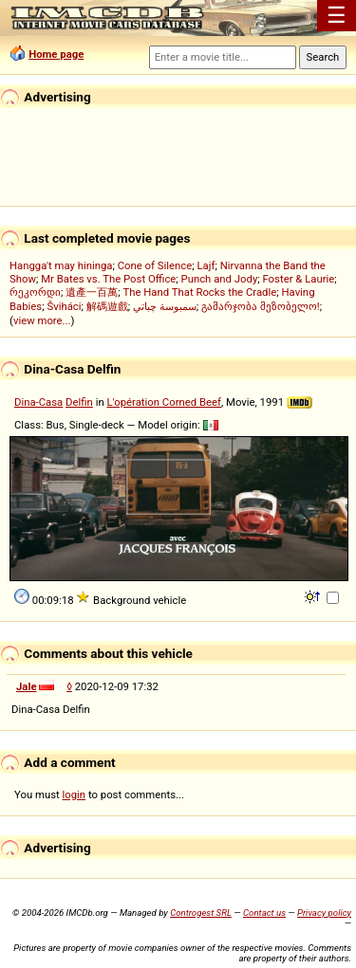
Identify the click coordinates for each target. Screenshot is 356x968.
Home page (56, 54)
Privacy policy (324, 912)
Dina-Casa (38, 402)
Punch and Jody (219, 278)
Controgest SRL (201, 912)
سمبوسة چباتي (165, 306)
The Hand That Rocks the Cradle (199, 292)
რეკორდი (35, 292)
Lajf (206, 265)
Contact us (264, 912)
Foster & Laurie (298, 278)
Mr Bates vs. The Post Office (108, 278)
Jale (26, 686)
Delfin (79, 402)
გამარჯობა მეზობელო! (260, 306)
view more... (42, 320)
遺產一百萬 (92, 292)
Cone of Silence (155, 265)
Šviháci (64, 306)
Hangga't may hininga (60, 265)
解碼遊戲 (107, 306)
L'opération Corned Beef (163, 402)
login (74, 794)
